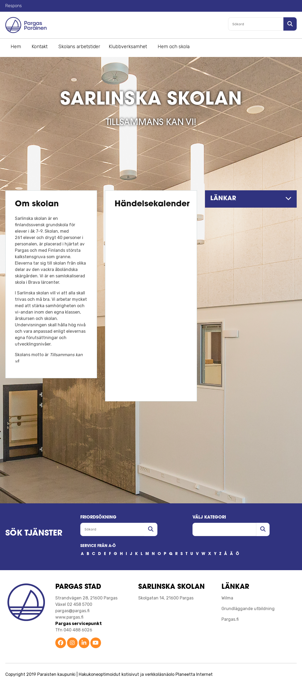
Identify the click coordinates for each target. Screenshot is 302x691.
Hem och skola (174, 47)
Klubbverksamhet (128, 47)
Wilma (227, 597)
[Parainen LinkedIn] (84, 643)
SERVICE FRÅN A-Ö (98, 546)
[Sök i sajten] (290, 24)
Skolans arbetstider (79, 47)
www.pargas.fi (69, 617)
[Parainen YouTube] (95, 643)
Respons (13, 5)
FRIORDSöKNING (98, 517)
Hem (16, 47)
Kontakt (40, 47)
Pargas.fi (230, 619)
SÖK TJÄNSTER (33, 533)
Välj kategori (209, 517)
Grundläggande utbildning (248, 608)
